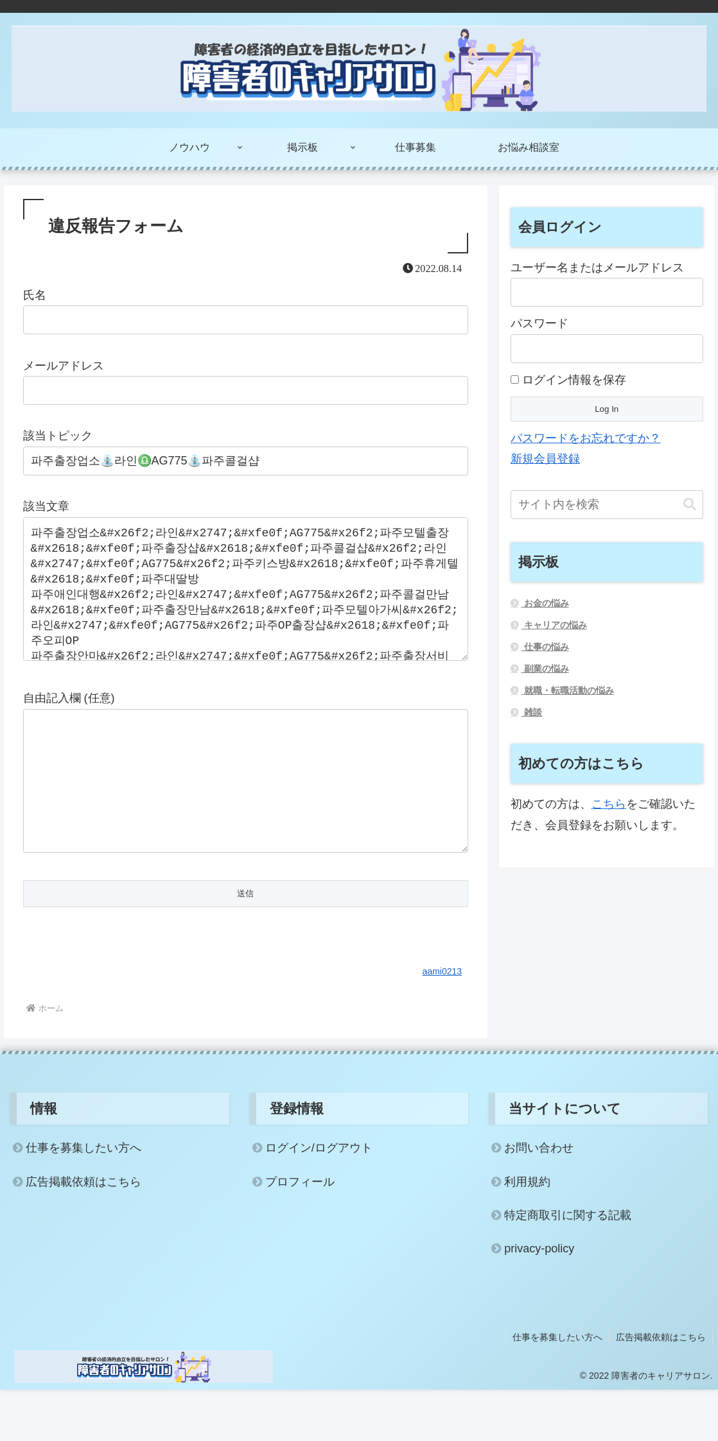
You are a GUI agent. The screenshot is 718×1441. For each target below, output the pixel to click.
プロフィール (300, 1233)
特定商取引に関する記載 (567, 1266)
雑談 (531, 712)
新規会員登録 (545, 458)
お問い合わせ (539, 1199)
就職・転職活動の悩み (567, 690)
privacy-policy (539, 1299)
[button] (689, 504)
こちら (608, 803)
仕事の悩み (545, 647)
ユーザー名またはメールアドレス (597, 267)
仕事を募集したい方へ (83, 1199)
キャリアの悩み (554, 625)
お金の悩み (545, 603)
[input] (607, 504)
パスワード (539, 323)
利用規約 (527, 1233)
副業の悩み (545, 668)
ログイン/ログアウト (318, 1199)
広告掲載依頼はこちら (83, 1233)
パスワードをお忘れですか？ (586, 438)
